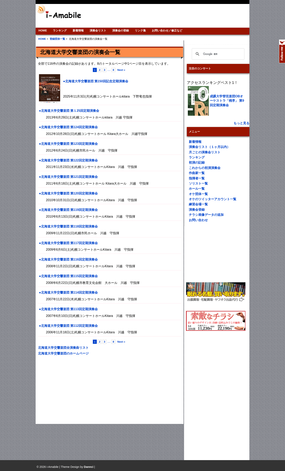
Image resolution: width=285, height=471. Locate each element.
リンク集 (140, 30)
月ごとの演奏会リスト (204, 152)
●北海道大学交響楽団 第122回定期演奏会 (68, 160)
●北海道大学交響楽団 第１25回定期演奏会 (69, 110)
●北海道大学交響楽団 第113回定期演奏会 (68, 309)
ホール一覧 (197, 188)
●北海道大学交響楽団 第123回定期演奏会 (68, 143)
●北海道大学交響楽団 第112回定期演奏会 (68, 325)
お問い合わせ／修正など (167, 30)
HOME (42, 30)
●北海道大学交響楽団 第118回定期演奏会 (68, 226)
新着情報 (78, 30)
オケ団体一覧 (198, 194)
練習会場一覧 (198, 204)
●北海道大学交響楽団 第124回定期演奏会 (68, 127)
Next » (121, 69)
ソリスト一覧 (198, 183)
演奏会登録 (197, 209)
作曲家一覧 (197, 173)
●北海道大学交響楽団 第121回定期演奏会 (68, 176)
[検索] (217, 54)
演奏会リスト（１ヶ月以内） (209, 147)
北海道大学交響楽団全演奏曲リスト (63, 347)
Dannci (88, 466)
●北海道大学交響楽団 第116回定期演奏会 (68, 259)
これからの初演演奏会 (204, 168)
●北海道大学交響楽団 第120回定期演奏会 (68, 193)
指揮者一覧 (197, 178)
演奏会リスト (98, 30)
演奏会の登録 (120, 30)
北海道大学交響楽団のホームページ (63, 353)
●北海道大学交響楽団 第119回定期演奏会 (68, 209)
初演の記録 (197, 162)
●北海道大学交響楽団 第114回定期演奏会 (68, 292)
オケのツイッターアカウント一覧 (212, 199)
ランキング (60, 30)
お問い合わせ (198, 220)
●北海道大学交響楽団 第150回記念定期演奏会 (95, 81)
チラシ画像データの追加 (206, 214)
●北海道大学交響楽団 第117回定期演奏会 (68, 243)
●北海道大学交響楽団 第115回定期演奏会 (68, 276)
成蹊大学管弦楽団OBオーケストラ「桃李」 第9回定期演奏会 (227, 101)
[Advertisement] (169, 16)
